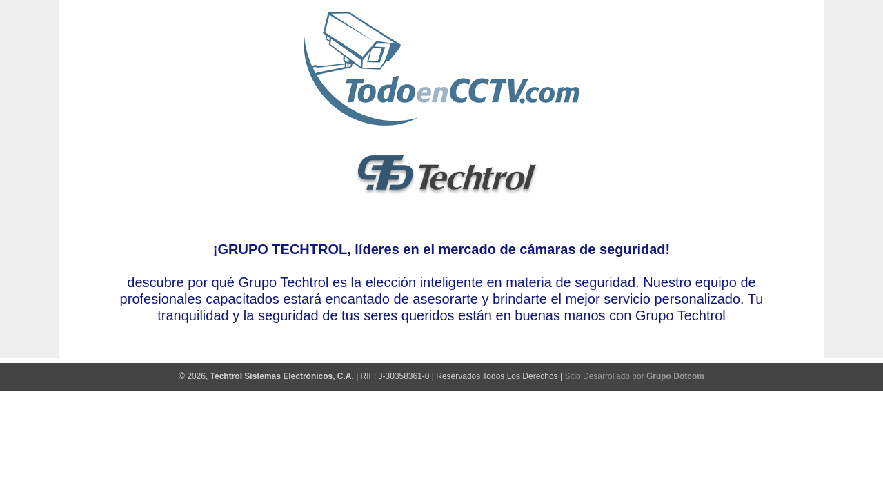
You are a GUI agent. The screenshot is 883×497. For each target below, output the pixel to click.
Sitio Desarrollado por (634, 376)
